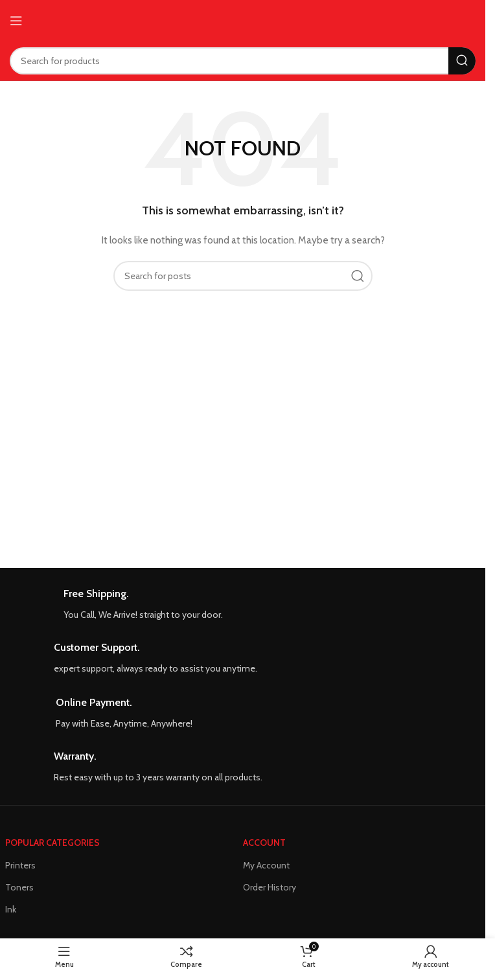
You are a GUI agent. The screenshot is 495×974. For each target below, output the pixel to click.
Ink (10, 909)
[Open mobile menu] (16, 21)
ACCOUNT (264, 842)
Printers (20, 865)
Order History (269, 887)
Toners (19, 887)
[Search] (243, 60)
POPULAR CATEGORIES (52, 842)
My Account (266, 865)
